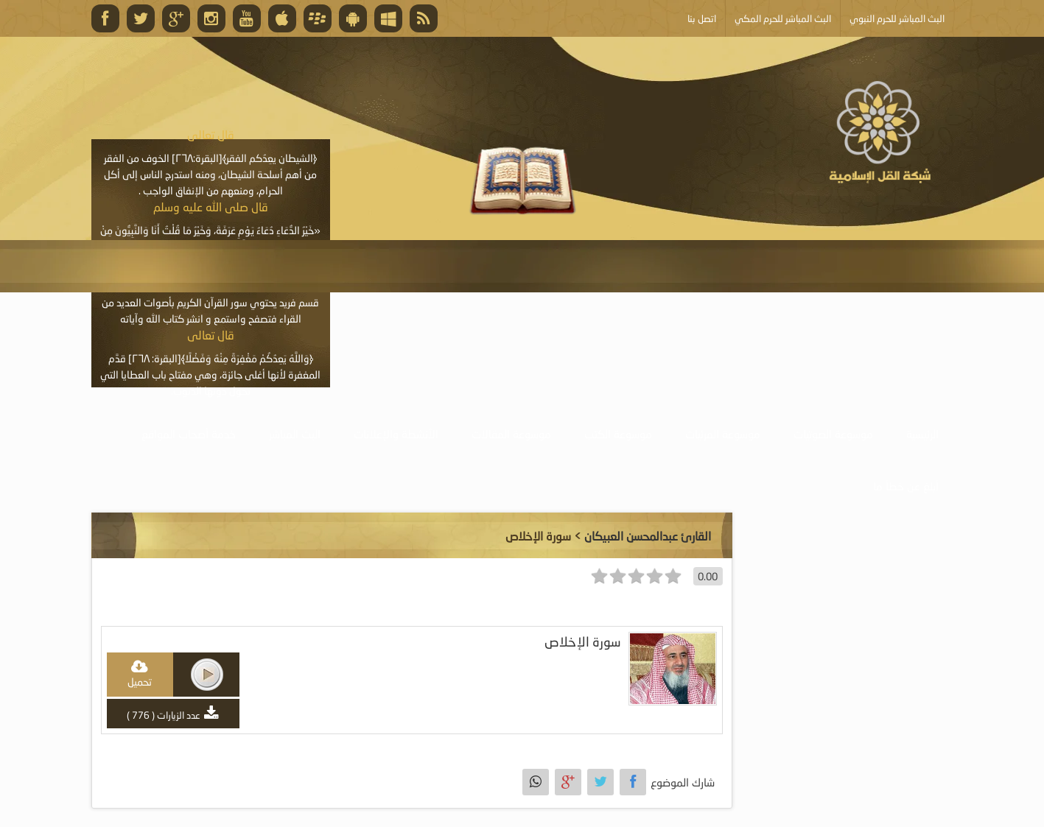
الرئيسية (922, 433)
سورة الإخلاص (582, 642)
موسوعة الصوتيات (833, 433)
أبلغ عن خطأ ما (906, 486)
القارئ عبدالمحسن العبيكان (647, 536)
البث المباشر (294, 433)
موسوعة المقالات (511, 433)
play (207, 674)
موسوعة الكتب (618, 433)
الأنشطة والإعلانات (396, 433)
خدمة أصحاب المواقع (188, 433)
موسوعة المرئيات (722, 433)
